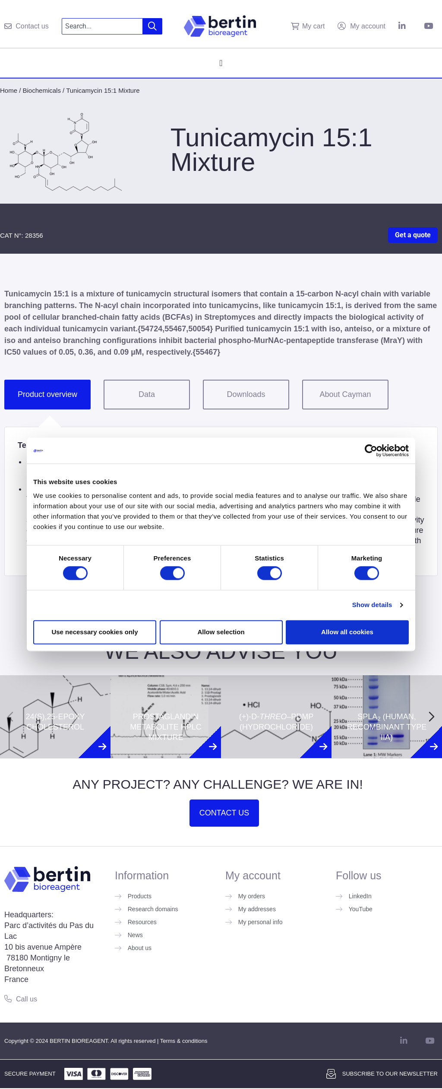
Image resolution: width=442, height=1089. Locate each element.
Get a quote (413, 235)
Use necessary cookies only (94, 632)
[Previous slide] (10, 716)
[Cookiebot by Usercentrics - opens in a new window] (371, 450)
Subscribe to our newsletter (390, 1073)
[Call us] (8, 998)
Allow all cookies (347, 632)
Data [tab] (147, 394)
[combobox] (102, 26)
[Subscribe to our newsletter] (331, 1074)
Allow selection (220, 632)
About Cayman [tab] (345, 394)
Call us (26, 999)
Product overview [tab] (47, 394)
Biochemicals (42, 90)
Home (8, 90)
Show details (372, 605)
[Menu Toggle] (220, 63)
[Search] (152, 26)
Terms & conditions (184, 1041)
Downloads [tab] (246, 394)
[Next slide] (431, 716)
